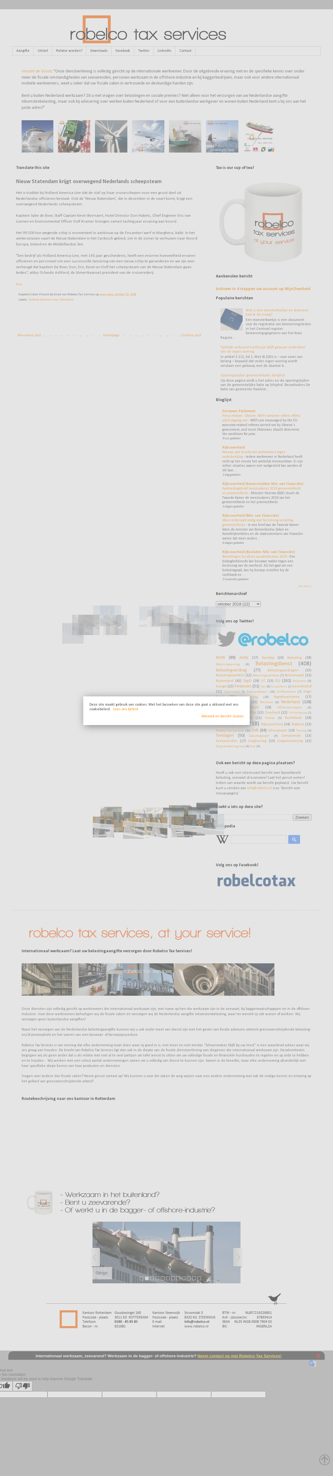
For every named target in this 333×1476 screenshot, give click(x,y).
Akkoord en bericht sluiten (222, 716)
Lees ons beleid (125, 709)
